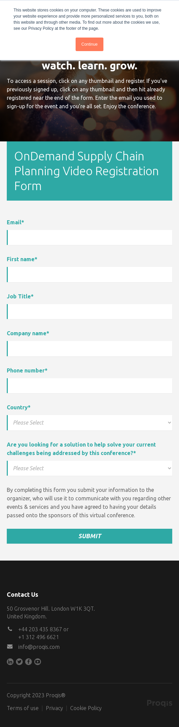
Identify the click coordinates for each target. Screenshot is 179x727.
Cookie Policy (86, 708)
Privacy (54, 708)
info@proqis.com (39, 647)
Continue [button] (89, 44)
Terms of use (23, 708)
